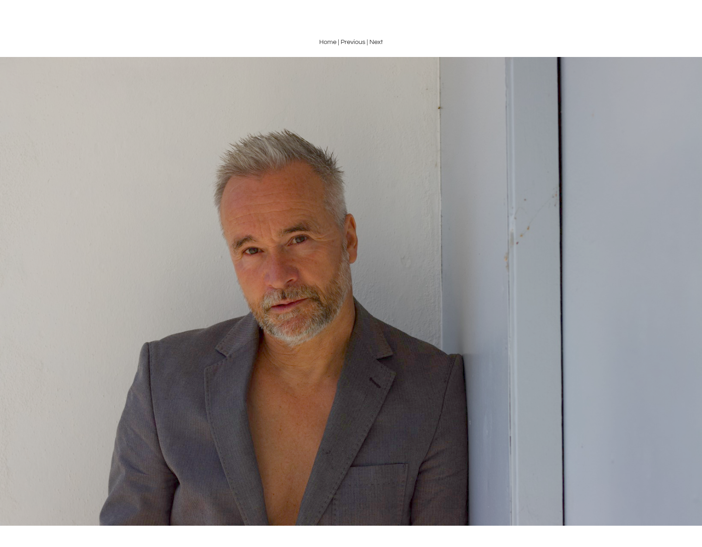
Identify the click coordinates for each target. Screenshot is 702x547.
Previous (353, 42)
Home (328, 42)
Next (376, 42)
